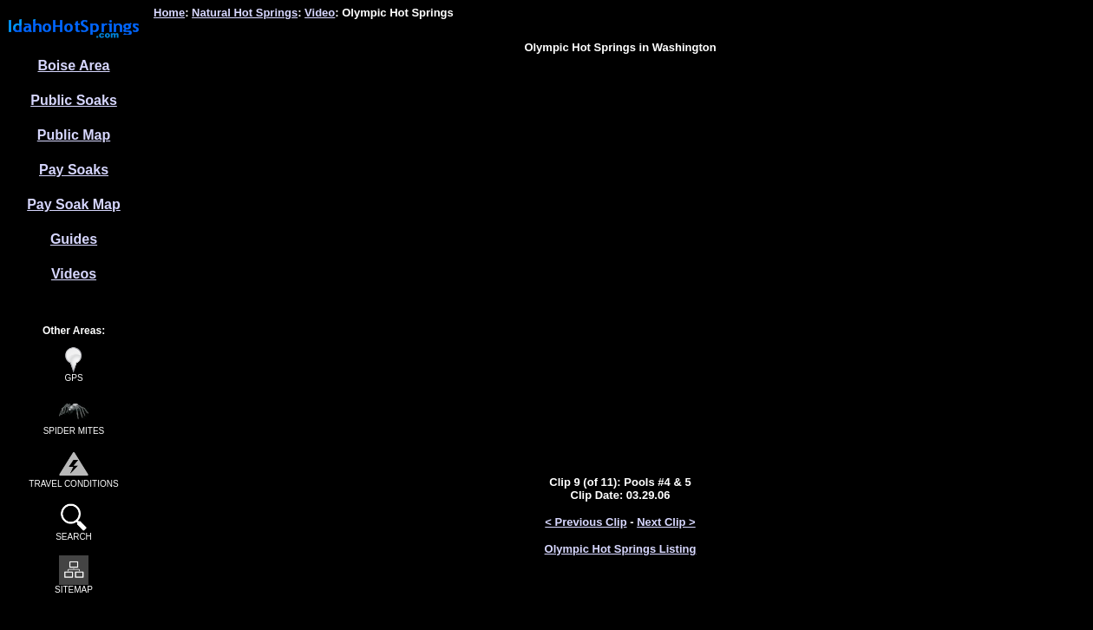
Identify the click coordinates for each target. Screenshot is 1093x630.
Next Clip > (666, 521)
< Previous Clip (585, 521)
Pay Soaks (73, 169)
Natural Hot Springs (245, 12)
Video (319, 12)
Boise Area (74, 65)
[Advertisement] (620, 107)
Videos (73, 273)
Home (169, 12)
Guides (73, 239)
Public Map (73, 135)
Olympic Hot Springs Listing (621, 548)
